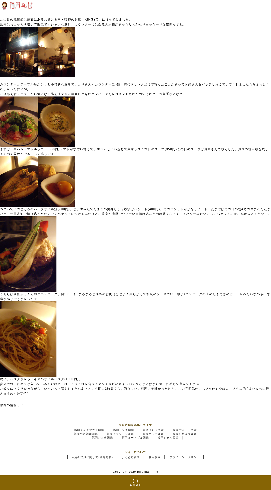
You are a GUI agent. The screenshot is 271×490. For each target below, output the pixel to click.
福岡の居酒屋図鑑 (86, 433)
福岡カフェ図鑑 (153, 433)
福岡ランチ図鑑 (123, 430)
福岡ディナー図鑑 (185, 430)
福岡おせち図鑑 (168, 437)
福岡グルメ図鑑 (153, 430)
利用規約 (155, 457)
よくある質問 (131, 457)
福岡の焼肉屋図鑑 (185, 433)
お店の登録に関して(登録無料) (92, 457)
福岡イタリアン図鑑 (120, 433)
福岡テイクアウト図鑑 (89, 430)
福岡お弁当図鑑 (102, 437)
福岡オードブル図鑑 (135, 437)
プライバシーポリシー (185, 457)
